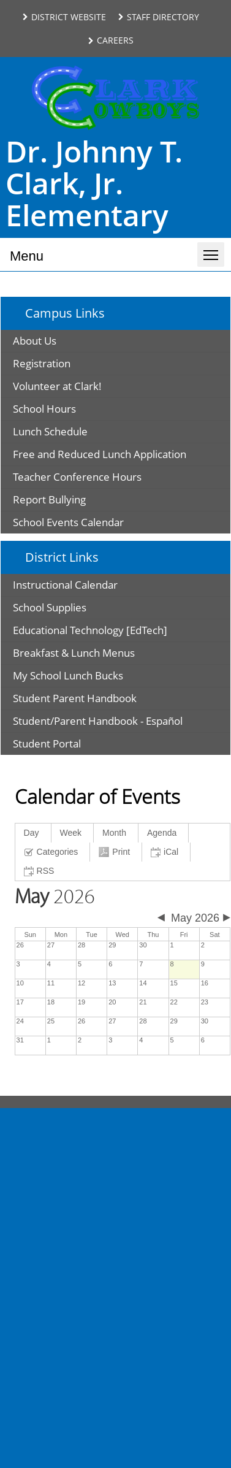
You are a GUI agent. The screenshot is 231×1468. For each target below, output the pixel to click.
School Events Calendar (68, 522)
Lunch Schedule (50, 431)
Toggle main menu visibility (213, 249)
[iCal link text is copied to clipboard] (166, 852)
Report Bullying (49, 499)
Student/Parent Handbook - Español (98, 721)
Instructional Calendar (65, 585)
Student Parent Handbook (75, 698)
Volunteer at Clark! (57, 386)
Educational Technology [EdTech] (90, 630)
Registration (41, 363)
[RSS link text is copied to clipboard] (40, 871)
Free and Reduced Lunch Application (99, 454)
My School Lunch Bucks (68, 675)
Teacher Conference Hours (77, 477)
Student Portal (47, 743)
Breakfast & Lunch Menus (74, 653)
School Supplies (49, 607)
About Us (34, 341)
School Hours (44, 409)
